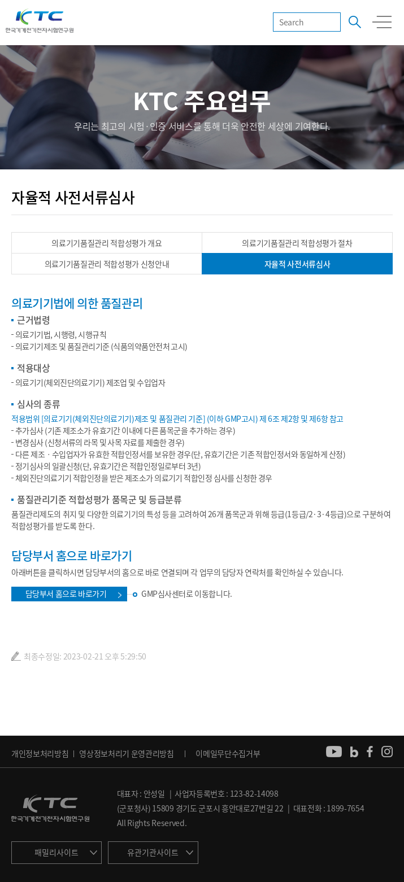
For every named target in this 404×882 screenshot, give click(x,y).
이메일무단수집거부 (228, 753)
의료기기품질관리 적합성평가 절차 (297, 242)
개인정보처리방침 (39, 753)
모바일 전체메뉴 (382, 22)
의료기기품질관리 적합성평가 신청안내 (107, 263)
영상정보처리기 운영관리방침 (126, 753)
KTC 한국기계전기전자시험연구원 (39, 21)
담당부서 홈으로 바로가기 (66, 593)
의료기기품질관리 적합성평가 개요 (106, 242)
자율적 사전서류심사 (297, 263)
